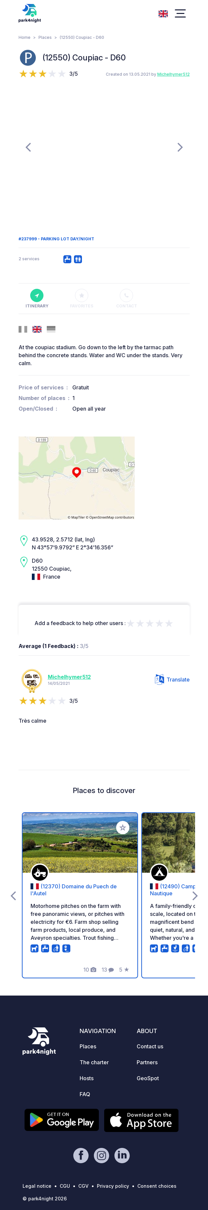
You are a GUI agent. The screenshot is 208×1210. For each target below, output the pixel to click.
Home (25, 37)
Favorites (81, 299)
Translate (172, 679)
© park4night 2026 (45, 1198)
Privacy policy (113, 1186)
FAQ (85, 1094)
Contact (126, 299)
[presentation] (28, 147)
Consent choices (156, 1186)
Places (45, 37)
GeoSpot (148, 1078)
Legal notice (37, 1186)
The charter (94, 1062)
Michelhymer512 (173, 74)
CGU (65, 1186)
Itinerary (37, 299)
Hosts (87, 1078)
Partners (147, 1062)
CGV (83, 1186)
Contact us (150, 1046)
